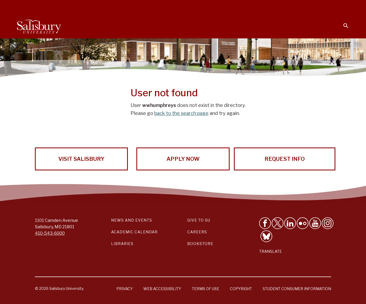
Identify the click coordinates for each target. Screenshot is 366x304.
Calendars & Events (190, 7)
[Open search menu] (342, 22)
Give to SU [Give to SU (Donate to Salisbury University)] (198, 220)
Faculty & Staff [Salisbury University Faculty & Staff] (259, 7)
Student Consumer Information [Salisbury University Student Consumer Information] (297, 288)
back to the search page (181, 113)
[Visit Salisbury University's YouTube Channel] (315, 223)
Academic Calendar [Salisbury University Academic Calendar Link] (134, 232)
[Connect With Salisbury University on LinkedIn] (290, 223)
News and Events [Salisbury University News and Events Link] (131, 220)
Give (338, 7)
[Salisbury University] (39, 25)
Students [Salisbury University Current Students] (227, 7)
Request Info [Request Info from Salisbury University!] (285, 159)
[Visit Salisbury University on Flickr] (302, 223)
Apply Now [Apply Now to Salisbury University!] (183, 159)
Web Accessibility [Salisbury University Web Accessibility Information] (162, 288)
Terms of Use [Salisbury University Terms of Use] (205, 288)
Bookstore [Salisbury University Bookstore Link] (200, 243)
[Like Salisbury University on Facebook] (265, 223)
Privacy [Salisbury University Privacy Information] (124, 288)
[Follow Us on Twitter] (277, 223)
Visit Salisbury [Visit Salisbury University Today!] (81, 159)
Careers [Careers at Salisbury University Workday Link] (197, 232)
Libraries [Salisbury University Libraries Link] (122, 243)
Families (290, 7)
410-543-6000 (50, 233)
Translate (270, 251)
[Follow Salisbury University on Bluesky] (266, 236)
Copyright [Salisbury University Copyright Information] (241, 288)
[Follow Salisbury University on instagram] (328, 223)
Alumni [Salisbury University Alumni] (312, 7)
